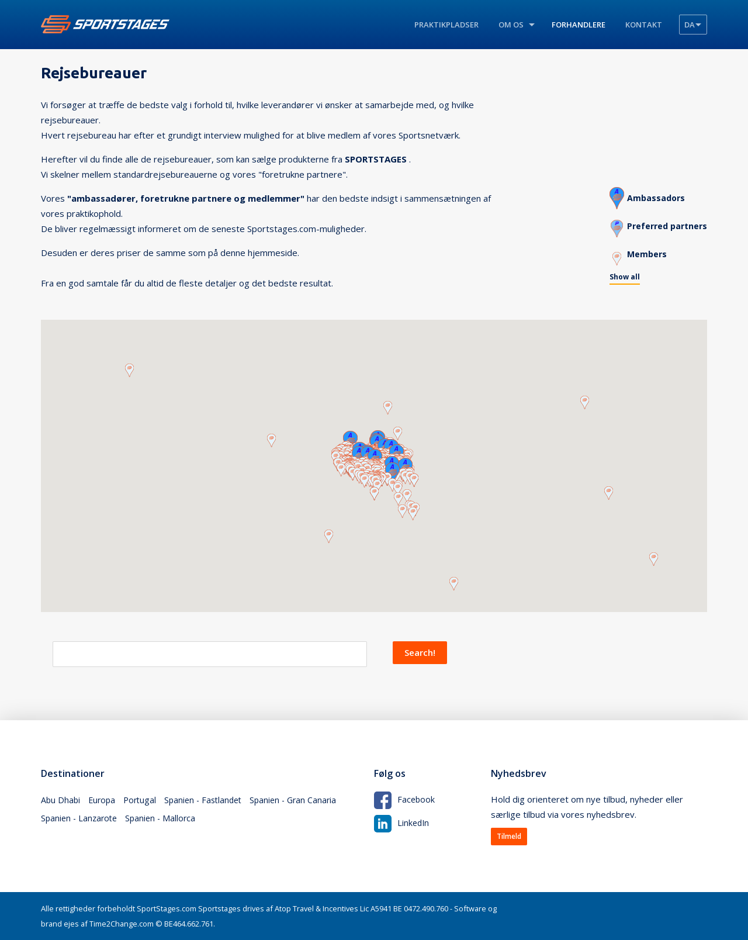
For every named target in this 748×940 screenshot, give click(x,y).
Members (643, 251)
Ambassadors (652, 195)
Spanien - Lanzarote (81, 822)
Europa (103, 801)
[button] (397, 429)
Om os (511, 24)
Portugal (143, 801)
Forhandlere (578, 24)
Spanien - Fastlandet (210, 801)
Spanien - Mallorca (165, 822)
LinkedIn (402, 822)
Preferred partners (664, 223)
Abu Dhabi (61, 801)
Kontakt (643, 24)
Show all (620, 276)
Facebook (405, 798)
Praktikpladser (446, 24)
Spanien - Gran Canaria (304, 801)
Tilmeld (509, 836)
